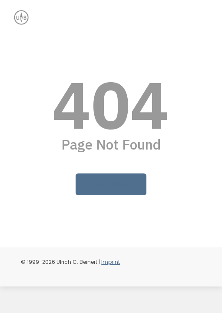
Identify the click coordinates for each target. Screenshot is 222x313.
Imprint (110, 262)
